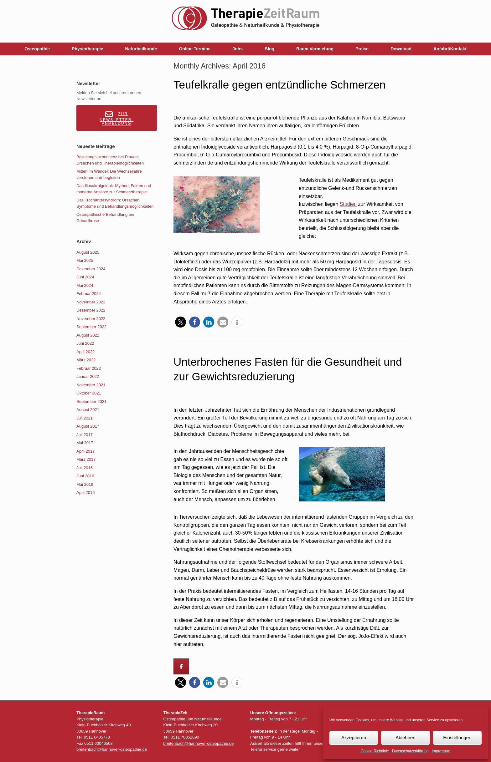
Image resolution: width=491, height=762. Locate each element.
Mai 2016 (84, 484)
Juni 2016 (85, 476)
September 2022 (91, 326)
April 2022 (85, 351)
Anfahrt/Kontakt (450, 48)
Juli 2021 (84, 418)
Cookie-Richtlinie (375, 751)
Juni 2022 (85, 343)
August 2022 (87, 335)
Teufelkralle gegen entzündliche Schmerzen (279, 85)
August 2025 (87, 252)
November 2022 (91, 318)
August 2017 (87, 426)
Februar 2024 (88, 293)
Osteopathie (37, 48)
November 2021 (91, 385)
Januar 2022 (87, 376)
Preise (362, 48)
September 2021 (91, 401)
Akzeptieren (353, 737)
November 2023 (91, 302)
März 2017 (86, 459)
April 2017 (85, 451)
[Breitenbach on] (199, 667)
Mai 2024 (84, 285)
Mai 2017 (84, 442)
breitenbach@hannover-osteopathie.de (111, 749)
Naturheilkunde (141, 48)
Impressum (441, 751)
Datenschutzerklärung (410, 751)
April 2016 (85, 492)
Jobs (237, 48)
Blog (269, 48)
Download (400, 48)
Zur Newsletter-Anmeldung (116, 118)
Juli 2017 (84, 434)
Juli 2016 (84, 467)
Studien (348, 204)
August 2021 (87, 409)
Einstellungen (457, 737)
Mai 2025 (84, 260)
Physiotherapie (87, 48)
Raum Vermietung (314, 48)
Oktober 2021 (88, 393)
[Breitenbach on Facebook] (181, 666)
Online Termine (194, 48)
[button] (180, 322)
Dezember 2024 (91, 269)
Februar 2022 (88, 368)
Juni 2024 (85, 277)
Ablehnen (405, 737)
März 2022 (86, 360)
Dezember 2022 (91, 310)
